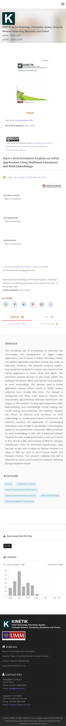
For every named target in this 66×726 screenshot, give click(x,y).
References (17, 323)
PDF (7, 546)
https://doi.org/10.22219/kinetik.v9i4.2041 (27, 177)
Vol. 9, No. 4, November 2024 (19, 120)
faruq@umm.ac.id (17, 688)
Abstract (17, 316)
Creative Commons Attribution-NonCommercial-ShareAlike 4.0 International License (29, 146)
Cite (48, 316)
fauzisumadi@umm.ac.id (20, 705)
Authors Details (48, 323)
